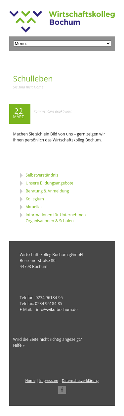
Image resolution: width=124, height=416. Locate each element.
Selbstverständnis (42, 175)
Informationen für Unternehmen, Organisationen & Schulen (56, 218)
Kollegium (35, 199)
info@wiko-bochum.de (56, 309)
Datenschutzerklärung (80, 380)
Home (38, 86)
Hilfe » (19, 345)
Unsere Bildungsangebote (49, 183)
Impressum (48, 380)
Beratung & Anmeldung (47, 191)
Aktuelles (34, 207)
